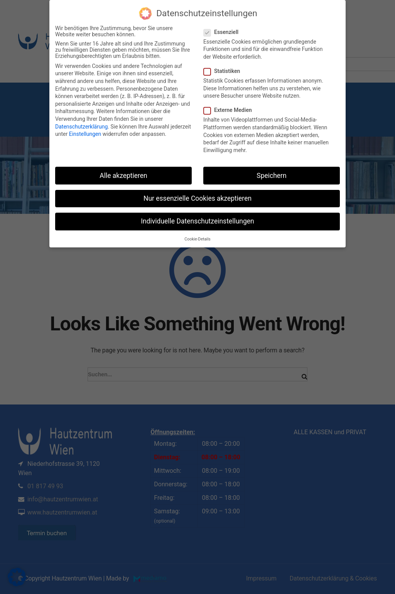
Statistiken (224, 71)
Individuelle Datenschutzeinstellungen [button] (197, 221)
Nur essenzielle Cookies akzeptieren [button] (197, 198)
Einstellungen (85, 134)
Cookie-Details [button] (197, 239)
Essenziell (223, 32)
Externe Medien (230, 110)
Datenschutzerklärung (81, 127)
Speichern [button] (271, 175)
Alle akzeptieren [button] (123, 175)
